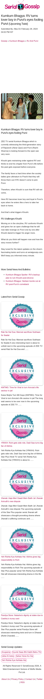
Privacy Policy (17, 679)
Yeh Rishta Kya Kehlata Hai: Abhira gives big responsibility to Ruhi (20, 558)
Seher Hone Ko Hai (24, 656)
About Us (6, 679)
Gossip (4, 41)
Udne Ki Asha (8, 656)
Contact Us (30, 679)
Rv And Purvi (32, 41)
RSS (23, 682)
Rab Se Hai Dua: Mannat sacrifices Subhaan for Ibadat (20, 333)
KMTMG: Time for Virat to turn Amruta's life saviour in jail (20, 389)
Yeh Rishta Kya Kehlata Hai (14, 660)
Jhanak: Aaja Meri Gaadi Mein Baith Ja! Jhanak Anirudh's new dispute (22, 499)
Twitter (39, 679)
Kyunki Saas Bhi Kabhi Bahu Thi (26, 652)
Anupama (6, 652)
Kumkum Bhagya (17, 41)
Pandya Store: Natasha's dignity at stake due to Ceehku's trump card (22, 617)
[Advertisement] (22, 69)
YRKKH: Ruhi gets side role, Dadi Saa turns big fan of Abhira (22, 444)
